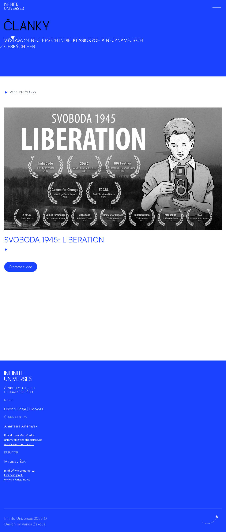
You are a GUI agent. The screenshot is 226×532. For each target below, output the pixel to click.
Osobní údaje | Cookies (23, 409)
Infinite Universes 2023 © (25, 518)
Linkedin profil (13, 475)
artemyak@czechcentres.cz (23, 439)
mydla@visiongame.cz (19, 470)
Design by (24, 524)
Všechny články (21, 92)
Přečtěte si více (20, 267)
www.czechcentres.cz (19, 444)
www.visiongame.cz (17, 479)
